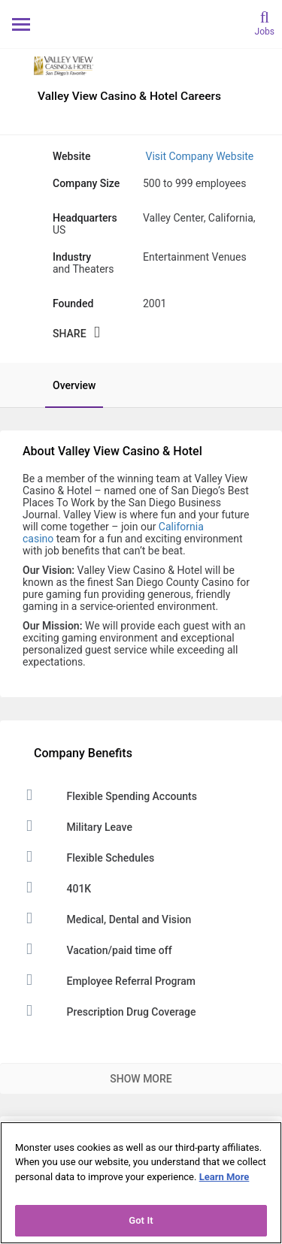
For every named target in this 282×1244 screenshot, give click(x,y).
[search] (264, 22)
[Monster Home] (141, 24)
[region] (141, 1183)
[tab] (66, 385)
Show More (140, 1079)
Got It (141, 1220)
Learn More (224, 1176)
